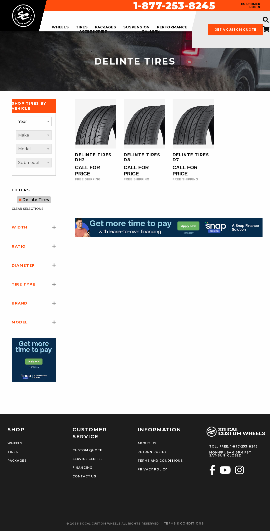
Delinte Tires (34, 199)
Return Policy (151, 452)
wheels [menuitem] (60, 27)
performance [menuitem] (172, 27)
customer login (250, 5)
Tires (12, 452)
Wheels (14, 443)
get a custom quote (235, 29)
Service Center (87, 458)
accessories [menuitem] (93, 32)
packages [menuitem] (105, 27)
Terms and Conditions (160, 460)
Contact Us (84, 476)
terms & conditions (183, 523)
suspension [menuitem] (136, 27)
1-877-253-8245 (174, 6)
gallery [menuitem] (151, 32)
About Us (146, 443)
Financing (82, 467)
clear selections (27, 209)
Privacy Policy (152, 469)
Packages (16, 460)
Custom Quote (87, 450)
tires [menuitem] (82, 27)
